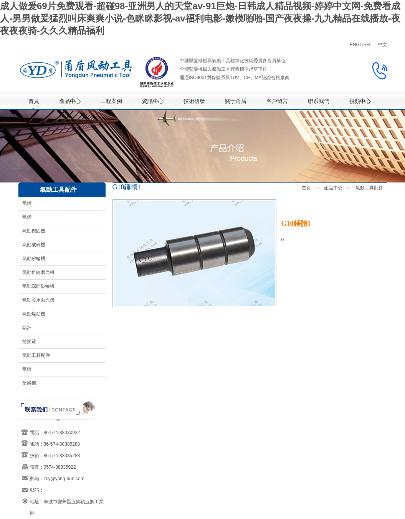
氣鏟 (26, 217)
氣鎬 (26, 203)
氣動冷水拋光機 (38, 300)
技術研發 (194, 101)
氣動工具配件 (36, 355)
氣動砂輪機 (33, 258)
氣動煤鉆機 (33, 314)
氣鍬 (26, 369)
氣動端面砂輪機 (38, 286)
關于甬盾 (235, 101)
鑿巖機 (29, 383)
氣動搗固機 (33, 231)
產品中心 (70, 101)
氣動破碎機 (33, 244)
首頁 (33, 101)
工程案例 (111, 101)
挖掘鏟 (29, 341)
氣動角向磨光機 (38, 272)
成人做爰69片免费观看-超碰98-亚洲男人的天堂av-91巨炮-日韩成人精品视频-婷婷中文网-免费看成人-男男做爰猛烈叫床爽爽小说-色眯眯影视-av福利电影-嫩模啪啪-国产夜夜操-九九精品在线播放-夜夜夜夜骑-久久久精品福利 (200, 18)
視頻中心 (360, 101)
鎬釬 (26, 327)
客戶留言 (277, 101)
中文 (382, 44)
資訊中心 (153, 101)
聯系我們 (318, 101)
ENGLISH (360, 44)
